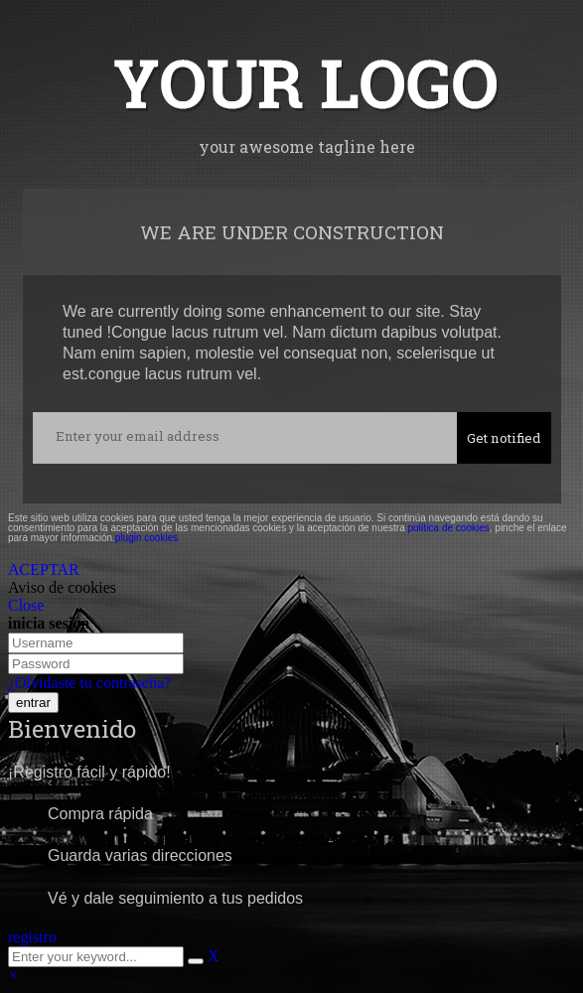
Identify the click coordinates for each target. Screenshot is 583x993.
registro (32, 936)
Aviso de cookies (62, 587)
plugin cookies (146, 537)
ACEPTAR (43, 569)
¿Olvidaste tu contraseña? (89, 682)
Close (26, 605)
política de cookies (448, 527)
